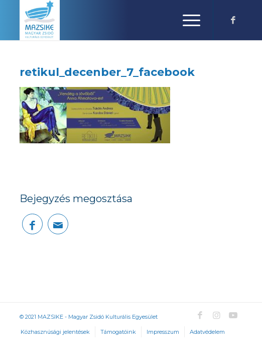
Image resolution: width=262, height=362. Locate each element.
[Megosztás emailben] (58, 224)
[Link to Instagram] (216, 315)
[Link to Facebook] (233, 20)
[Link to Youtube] (233, 315)
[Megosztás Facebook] (32, 224)
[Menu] (186, 20)
